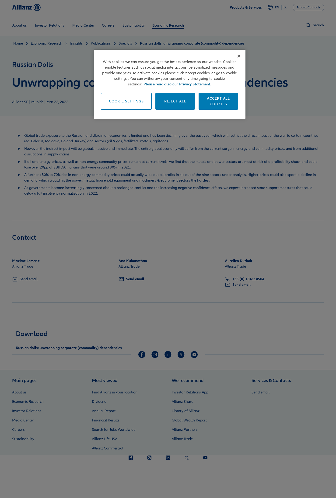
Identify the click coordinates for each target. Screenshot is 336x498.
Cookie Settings (126, 101)
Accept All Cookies (218, 101)
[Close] (239, 56)
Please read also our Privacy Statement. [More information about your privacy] (177, 84)
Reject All (175, 101)
